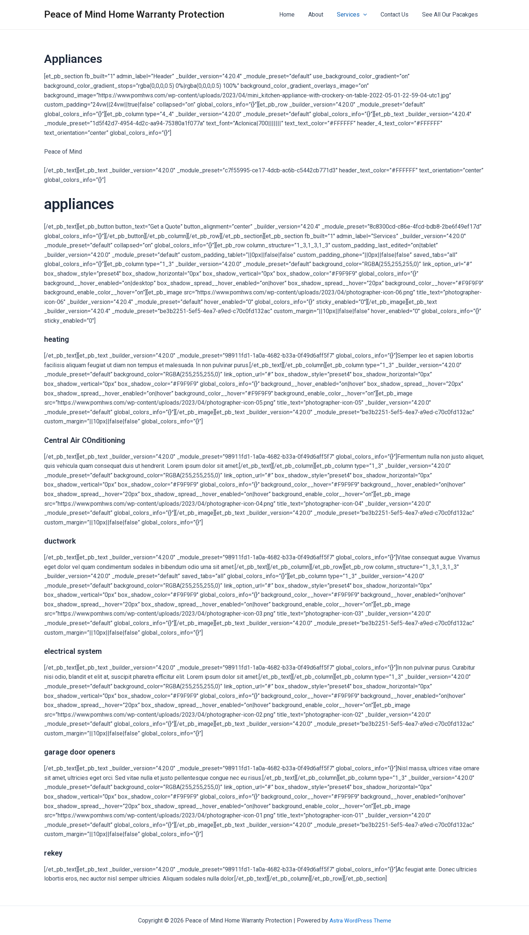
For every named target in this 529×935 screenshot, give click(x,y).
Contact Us (397, 14)
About (322, 14)
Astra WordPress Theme (360, 920)
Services (357, 14)
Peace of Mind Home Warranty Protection (134, 14)
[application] (368, 14)
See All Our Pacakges (451, 14)
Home (295, 14)
